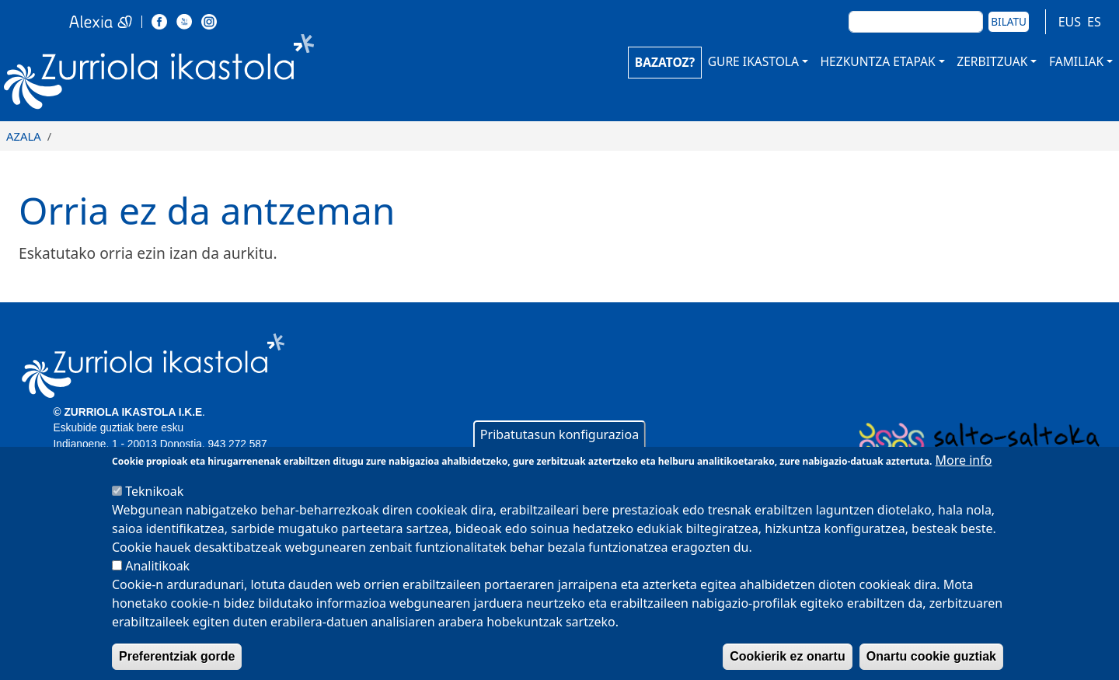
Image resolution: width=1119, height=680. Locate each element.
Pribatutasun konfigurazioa (559, 454)
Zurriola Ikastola (194, 75)
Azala (23, 136)
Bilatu (1009, 21)
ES (1094, 21)
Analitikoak (157, 586)
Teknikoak (154, 511)
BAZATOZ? (665, 62)
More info (964, 480)
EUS (1069, 21)
